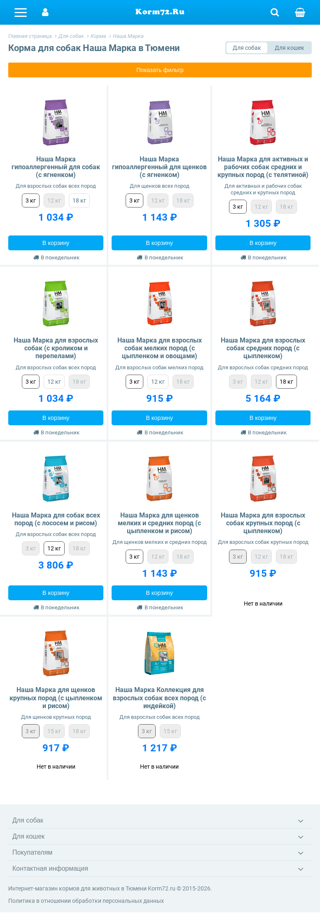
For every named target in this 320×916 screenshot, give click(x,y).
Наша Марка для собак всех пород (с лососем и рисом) (56, 519)
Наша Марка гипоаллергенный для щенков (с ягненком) (159, 167)
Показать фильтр (159, 70)
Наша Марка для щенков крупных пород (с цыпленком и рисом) (55, 697)
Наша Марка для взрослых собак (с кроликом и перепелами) (56, 348)
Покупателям (32, 852)
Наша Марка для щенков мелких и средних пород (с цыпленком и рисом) (159, 523)
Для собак (27, 820)
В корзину (56, 243)
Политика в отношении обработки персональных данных (86, 900)
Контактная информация (50, 868)
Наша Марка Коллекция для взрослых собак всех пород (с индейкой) (159, 697)
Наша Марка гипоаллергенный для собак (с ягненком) (56, 167)
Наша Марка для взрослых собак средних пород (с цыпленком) (263, 348)
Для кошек (28, 836)
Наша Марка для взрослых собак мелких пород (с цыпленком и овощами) (159, 348)
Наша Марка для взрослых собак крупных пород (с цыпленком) (263, 523)
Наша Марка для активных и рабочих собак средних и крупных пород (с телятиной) (262, 167)
